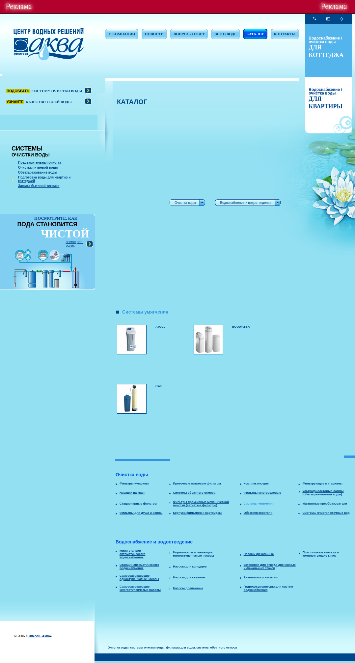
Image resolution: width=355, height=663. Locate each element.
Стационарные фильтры (138, 503)
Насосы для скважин (189, 577)
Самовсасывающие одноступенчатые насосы (139, 577)
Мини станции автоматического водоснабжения (132, 554)
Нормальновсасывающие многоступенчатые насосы (193, 554)
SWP (158, 386)
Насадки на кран (132, 492)
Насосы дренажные (188, 588)
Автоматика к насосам (261, 577)
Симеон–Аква (39, 636)
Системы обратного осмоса (194, 492)
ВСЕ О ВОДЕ (225, 34)
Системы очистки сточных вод (325, 512)
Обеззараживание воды (37, 172)
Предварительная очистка (39, 162)
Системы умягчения (259, 503)
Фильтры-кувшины (134, 483)
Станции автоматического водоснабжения (139, 566)
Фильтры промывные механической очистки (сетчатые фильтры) (201, 503)
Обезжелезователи (258, 512)
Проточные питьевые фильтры (197, 483)
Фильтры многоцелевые (262, 492)
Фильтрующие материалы (322, 483)
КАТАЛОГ (255, 34)
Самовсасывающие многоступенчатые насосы (140, 588)
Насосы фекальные (259, 554)
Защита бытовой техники (39, 186)
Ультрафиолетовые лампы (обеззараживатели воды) (322, 492)
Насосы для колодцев (189, 566)
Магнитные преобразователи (324, 503)
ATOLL (160, 326)
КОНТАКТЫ (285, 34)
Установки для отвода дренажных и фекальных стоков (270, 566)
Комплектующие (256, 483)
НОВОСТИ (154, 34)
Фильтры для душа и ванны (141, 512)
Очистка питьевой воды (38, 167)
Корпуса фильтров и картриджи (197, 512)
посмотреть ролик (74, 243)
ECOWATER (241, 326)
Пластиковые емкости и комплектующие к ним (320, 554)
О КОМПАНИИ (122, 34)
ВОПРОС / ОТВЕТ (189, 34)
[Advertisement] (137, 208)
